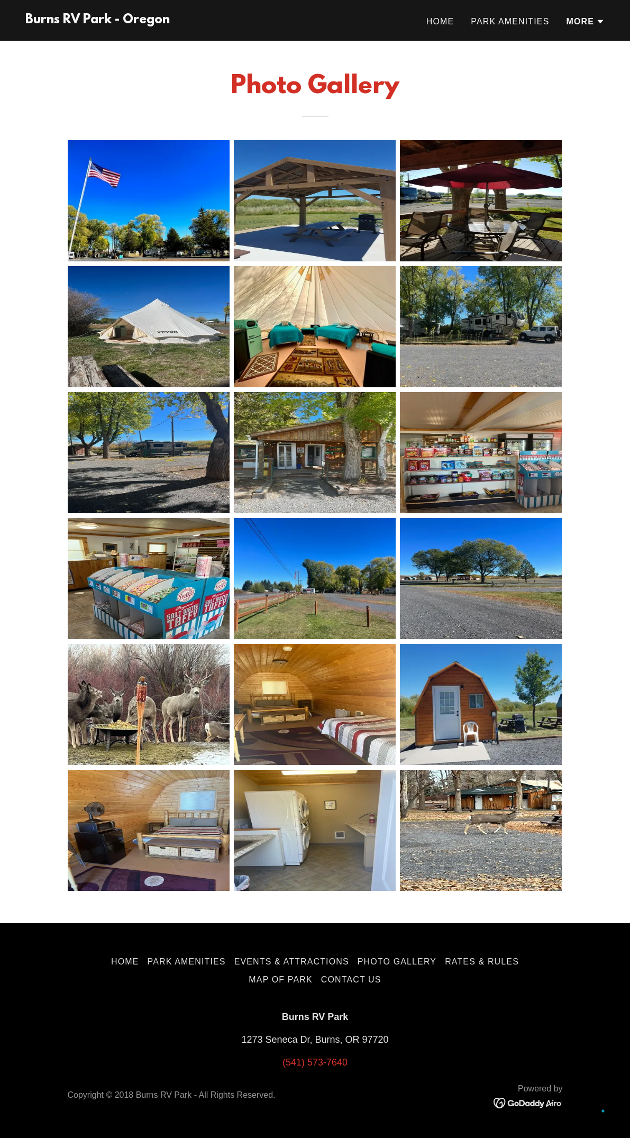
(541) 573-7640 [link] (315, 1062)
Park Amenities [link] (510, 21)
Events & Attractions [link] (291, 961)
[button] (585, 21)
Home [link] (440, 21)
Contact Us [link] (351, 979)
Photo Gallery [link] (397, 961)
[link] (97, 20)
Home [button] (125, 961)
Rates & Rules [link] (482, 961)
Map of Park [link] (280, 979)
